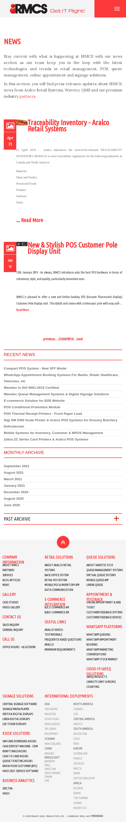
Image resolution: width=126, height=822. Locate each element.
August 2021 (14, 472)
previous (49, 339)
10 (71, 339)
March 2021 (13, 479)
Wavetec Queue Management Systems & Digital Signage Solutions (56, 394)
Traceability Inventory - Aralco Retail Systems (68, 125)
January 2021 (14, 485)
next (80, 339)
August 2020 (14, 498)
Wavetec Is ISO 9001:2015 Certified (31, 388)
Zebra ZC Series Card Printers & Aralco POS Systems (46, 439)
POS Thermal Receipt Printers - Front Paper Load (43, 413)
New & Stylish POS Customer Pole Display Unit (72, 248)
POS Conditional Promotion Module (32, 407)
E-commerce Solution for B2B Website (34, 401)
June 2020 (12, 505)
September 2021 (16, 466)
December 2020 (16, 492)
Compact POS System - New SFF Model (35, 368)
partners (27, 96)
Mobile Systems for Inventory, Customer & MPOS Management (53, 433)
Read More (32, 220)
